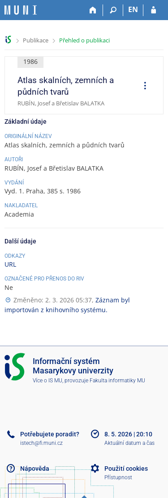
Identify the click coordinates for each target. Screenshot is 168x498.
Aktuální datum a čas (129, 443)
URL (10, 264)
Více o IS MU (47, 380)
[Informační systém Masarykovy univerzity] (20, 10)
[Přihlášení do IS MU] (153, 10)
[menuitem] (142, 87)
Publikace (35, 40)
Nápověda (34, 468)
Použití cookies (126, 468)
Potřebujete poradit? (49, 434)
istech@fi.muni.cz (41, 443)
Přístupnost (118, 477)
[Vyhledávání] (113, 10)
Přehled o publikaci (84, 40)
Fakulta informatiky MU (117, 380)
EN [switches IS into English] (133, 9)
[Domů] (93, 10)
